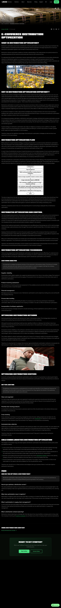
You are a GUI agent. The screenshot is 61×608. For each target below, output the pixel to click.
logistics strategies (20, 516)
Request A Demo (56, 2)
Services (10, 1)
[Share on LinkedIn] (51, 29)
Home (2, 23)
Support (41, 1)
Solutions (17, 1)
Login (51, 1)
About (23, 1)
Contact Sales (36, 551)
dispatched (38, 418)
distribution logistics (42, 455)
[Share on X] (54, 29)
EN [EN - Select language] (46, 1)
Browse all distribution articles (9, 530)
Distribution (7, 23)
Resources (29, 1)
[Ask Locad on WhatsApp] (55, 605)
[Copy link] (59, 29)
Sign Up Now (24, 551)
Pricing (35, 1)
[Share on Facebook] (56, 29)
